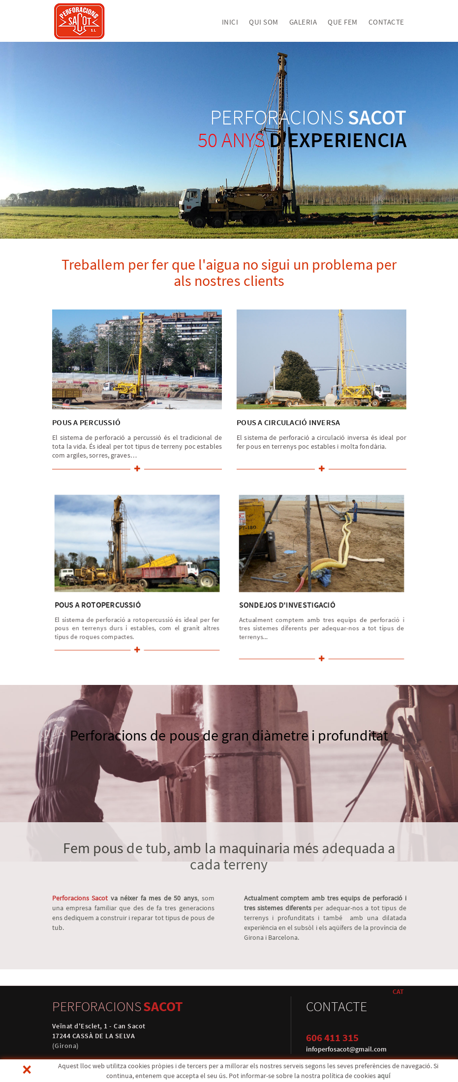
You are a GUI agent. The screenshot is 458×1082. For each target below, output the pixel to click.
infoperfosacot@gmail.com (346, 1049)
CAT (398, 991)
